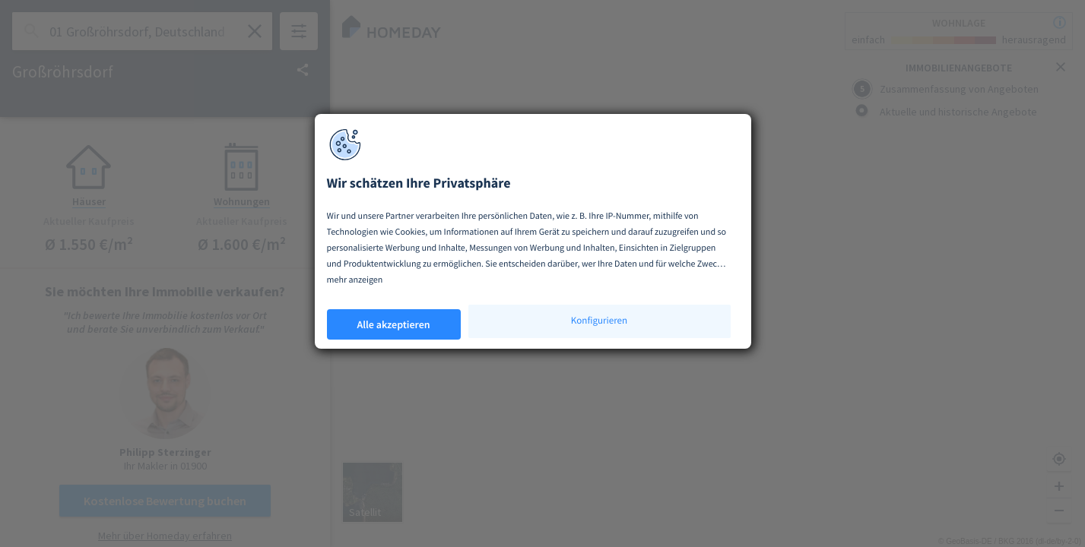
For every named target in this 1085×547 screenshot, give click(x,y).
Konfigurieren (599, 320)
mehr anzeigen (355, 280)
